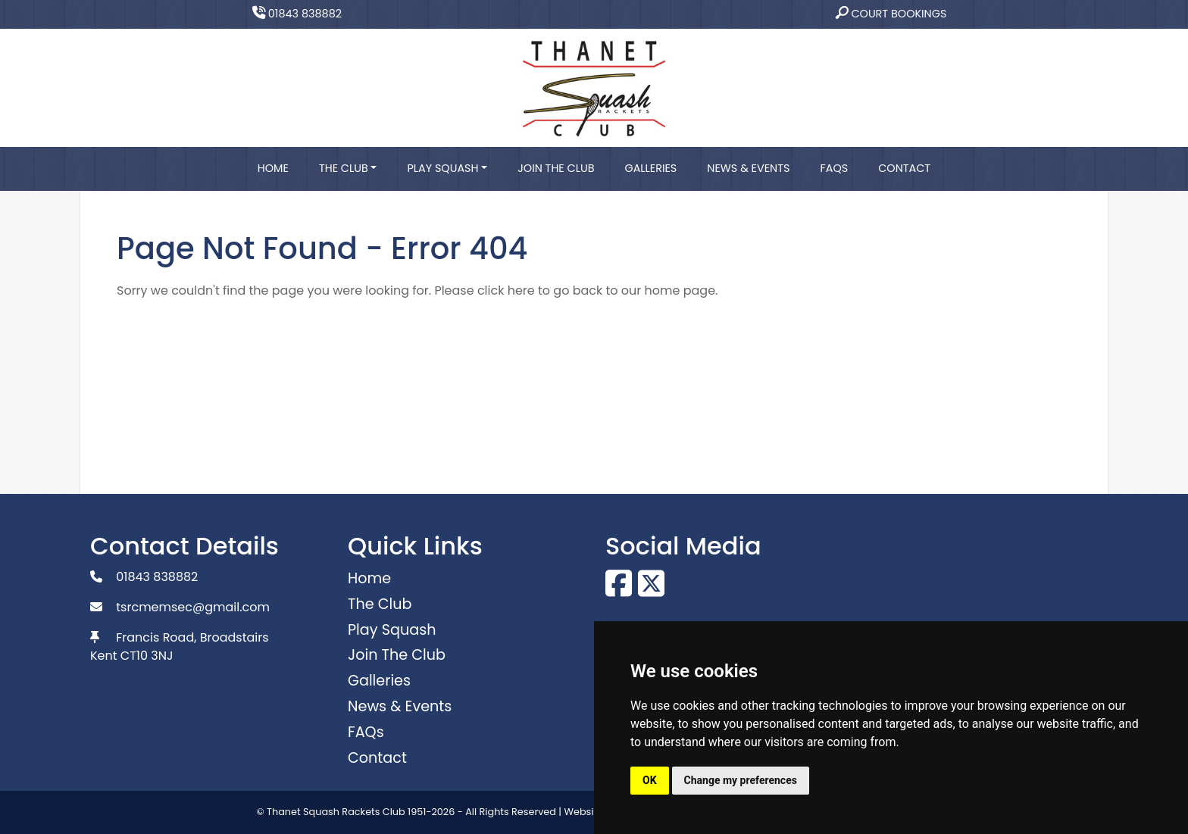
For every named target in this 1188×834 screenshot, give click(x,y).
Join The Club (555, 168)
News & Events (748, 168)
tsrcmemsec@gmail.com (193, 607)
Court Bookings (891, 13)
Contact (904, 168)
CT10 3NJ (147, 655)
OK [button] (649, 780)
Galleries (650, 168)
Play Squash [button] (442, 168)
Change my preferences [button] (740, 780)
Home (273, 168)
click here (506, 290)
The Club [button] (343, 168)
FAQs (834, 168)
